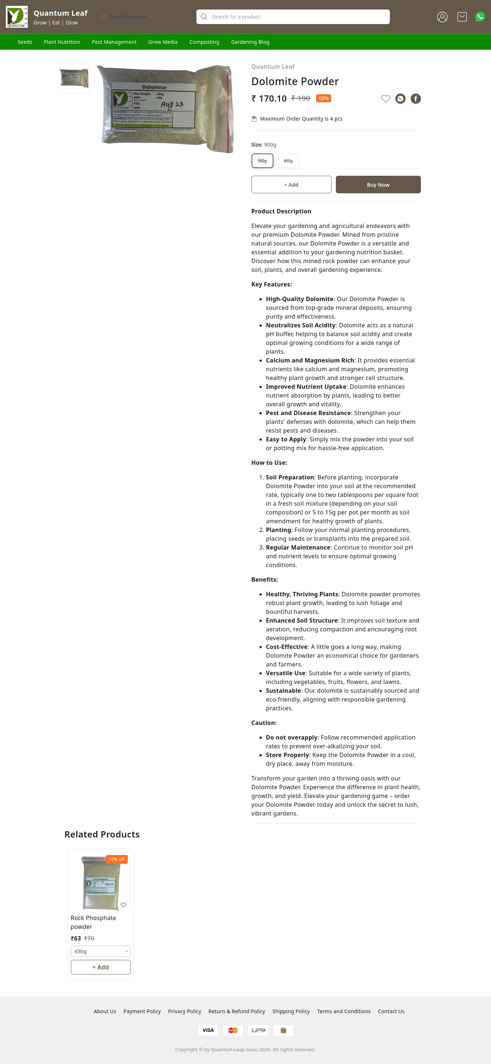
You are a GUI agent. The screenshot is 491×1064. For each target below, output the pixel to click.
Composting (204, 41)
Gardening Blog (250, 41)
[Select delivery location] (127, 16)
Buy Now (378, 184)
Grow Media (163, 41)
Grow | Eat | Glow (56, 22)
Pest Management (114, 41)
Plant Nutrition (62, 41)
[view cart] (462, 16)
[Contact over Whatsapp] (480, 17)
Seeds (25, 41)
